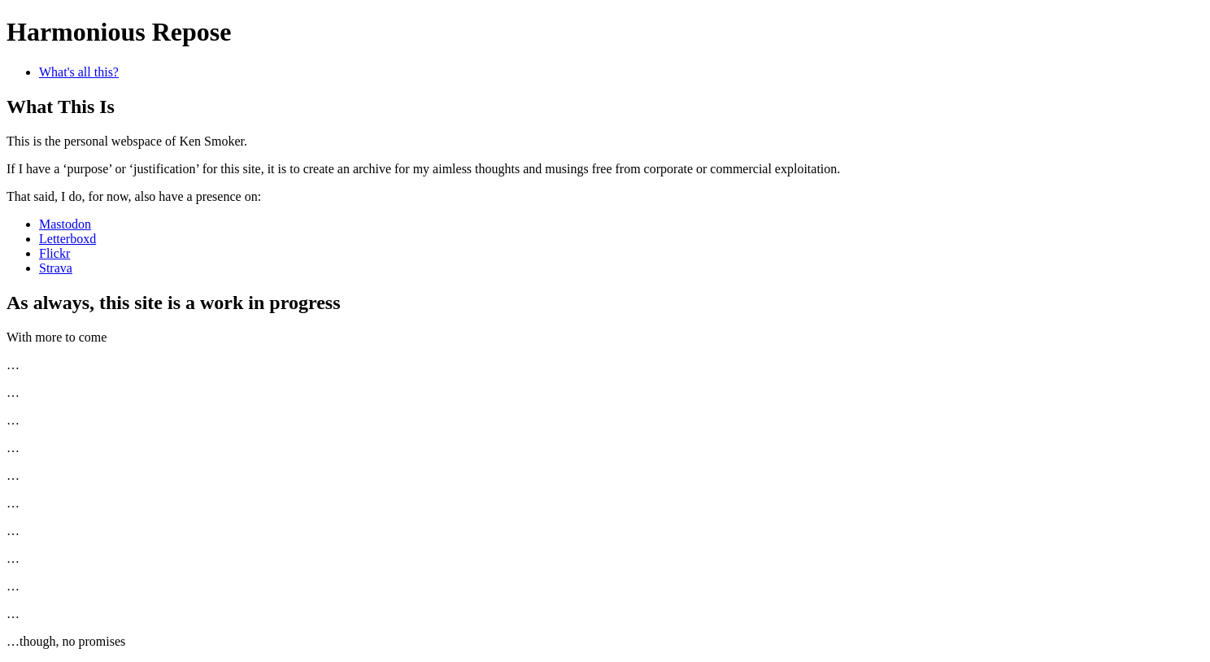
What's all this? (79, 72)
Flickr (54, 253)
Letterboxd (67, 239)
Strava (55, 268)
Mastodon (65, 224)
